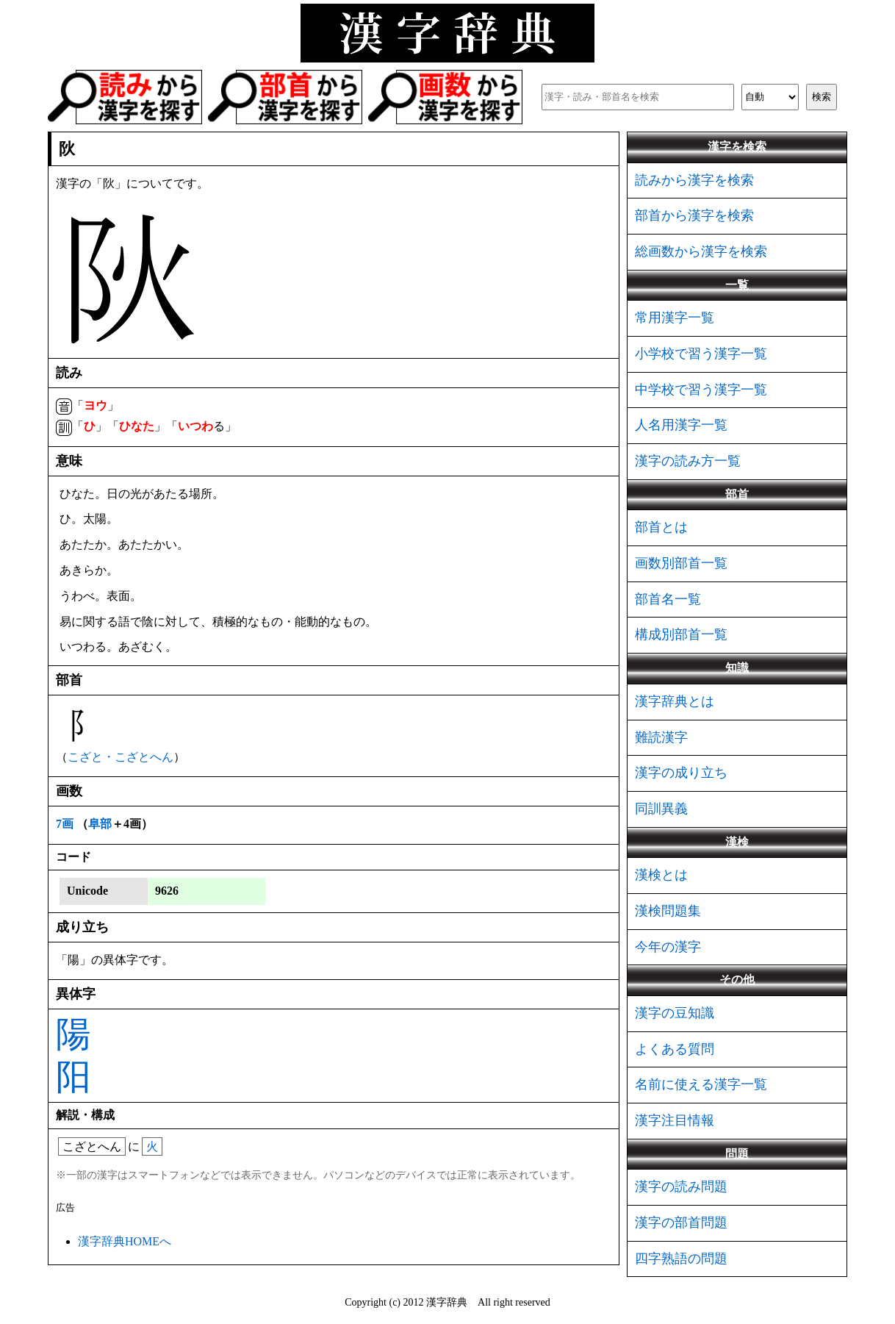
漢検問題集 (668, 910)
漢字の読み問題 (681, 1186)
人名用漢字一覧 (681, 425)
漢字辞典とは (674, 701)
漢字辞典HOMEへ (124, 1241)
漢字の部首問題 (681, 1222)
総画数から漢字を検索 (701, 251)
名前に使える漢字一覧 (701, 1084)
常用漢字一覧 (674, 317)
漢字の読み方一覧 (688, 461)
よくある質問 (674, 1049)
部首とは (661, 527)
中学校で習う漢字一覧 (701, 389)
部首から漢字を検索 (694, 215)
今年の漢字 (668, 947)
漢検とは (661, 874)
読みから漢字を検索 (694, 180)
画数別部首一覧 (681, 563)
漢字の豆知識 (674, 1013)
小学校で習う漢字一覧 (701, 353)
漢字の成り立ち (681, 772)
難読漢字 (661, 737)
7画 (64, 823)
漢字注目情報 (674, 1120)
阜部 (100, 823)
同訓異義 (661, 808)
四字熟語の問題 (681, 1258)
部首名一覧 (668, 599)
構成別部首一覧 (681, 634)
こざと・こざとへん (120, 757)
